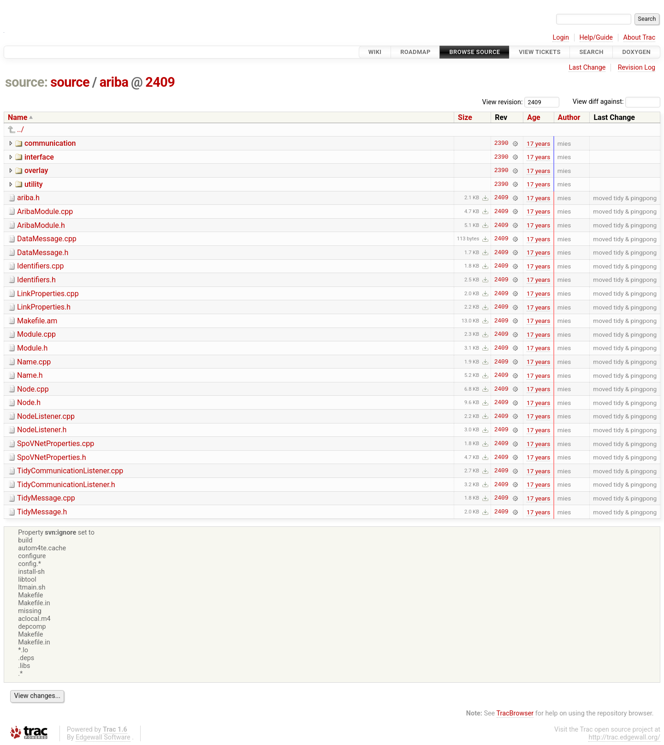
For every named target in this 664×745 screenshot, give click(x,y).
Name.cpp (34, 362)
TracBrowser (515, 713)
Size (465, 117)
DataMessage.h (42, 252)
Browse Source (474, 51)
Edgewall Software (103, 737)
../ (20, 129)
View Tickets (539, 51)
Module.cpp (36, 334)
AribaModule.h (41, 225)
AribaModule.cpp (45, 211)
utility (33, 184)
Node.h (29, 402)
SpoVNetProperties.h (51, 457)
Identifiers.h (36, 279)
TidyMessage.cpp (46, 498)
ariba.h (28, 197)
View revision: (502, 102)
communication (50, 143)
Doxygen (636, 51)
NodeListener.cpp (46, 416)
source (69, 82)
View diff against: (616, 102)
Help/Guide (596, 38)
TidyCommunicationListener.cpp (70, 470)
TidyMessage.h (42, 511)
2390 (501, 143)
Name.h (30, 375)
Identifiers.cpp (40, 266)
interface (39, 157)
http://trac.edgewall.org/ (624, 737)
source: (26, 82)
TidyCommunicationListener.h (66, 484)
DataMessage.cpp (47, 238)
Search (591, 51)
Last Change (587, 68)
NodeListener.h (41, 429)
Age (533, 117)
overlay (36, 170)
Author (569, 117)
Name (17, 117)
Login (560, 38)
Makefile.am (37, 320)
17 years (538, 143)
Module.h (32, 348)
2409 (160, 82)
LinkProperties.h (44, 307)
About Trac (639, 38)
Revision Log (637, 68)
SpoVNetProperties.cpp (55, 443)
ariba (114, 82)
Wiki (375, 51)
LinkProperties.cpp (48, 293)
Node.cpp (33, 389)
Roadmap (415, 51)
